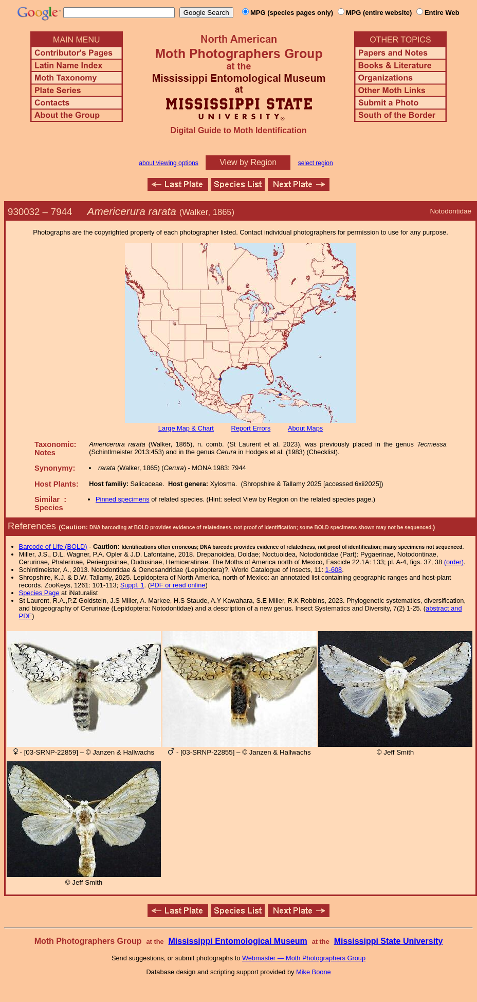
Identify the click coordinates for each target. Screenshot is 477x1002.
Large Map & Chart (186, 428)
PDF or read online (177, 585)
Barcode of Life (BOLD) (53, 546)
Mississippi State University (388, 941)
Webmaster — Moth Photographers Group (303, 958)
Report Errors (251, 428)
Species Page (39, 593)
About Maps (305, 428)
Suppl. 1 (132, 585)
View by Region (248, 162)
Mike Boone (313, 972)
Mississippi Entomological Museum (237, 941)
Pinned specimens (123, 499)
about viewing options (168, 163)
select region (315, 163)
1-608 (333, 570)
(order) (454, 562)
